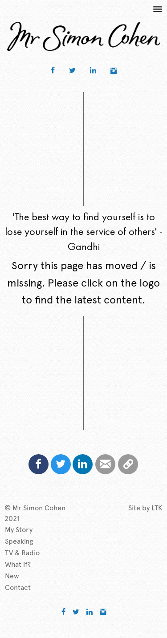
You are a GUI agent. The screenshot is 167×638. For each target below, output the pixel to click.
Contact (18, 587)
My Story (19, 529)
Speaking (19, 541)
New (12, 576)
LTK (157, 508)
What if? (18, 564)
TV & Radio (22, 553)
